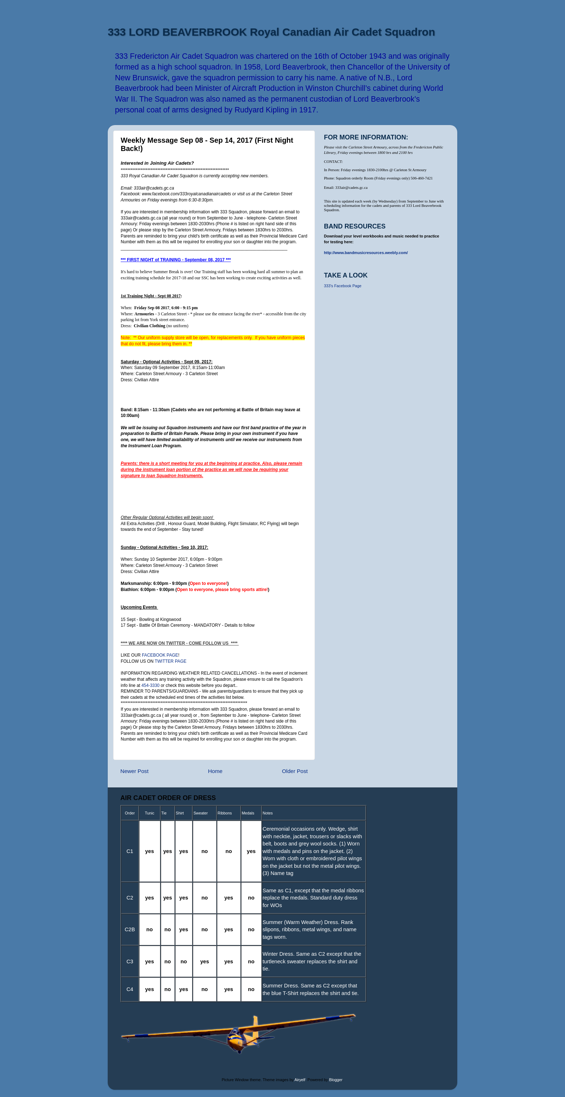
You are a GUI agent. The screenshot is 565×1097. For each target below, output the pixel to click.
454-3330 (150, 685)
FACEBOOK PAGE (160, 655)
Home (215, 771)
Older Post (295, 771)
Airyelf (299, 1080)
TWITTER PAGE (170, 661)
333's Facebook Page (342, 286)
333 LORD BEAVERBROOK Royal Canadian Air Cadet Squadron (271, 32)
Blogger (335, 1080)
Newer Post (134, 771)
